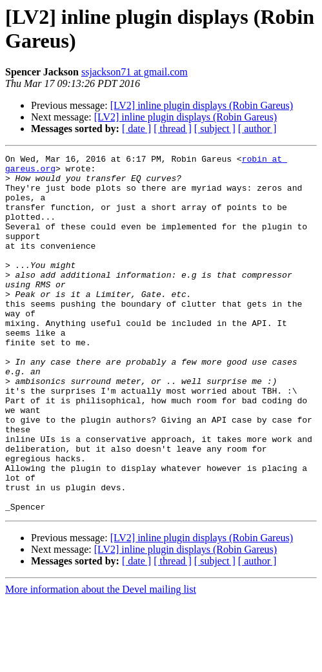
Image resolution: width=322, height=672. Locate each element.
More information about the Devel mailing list (100, 660)
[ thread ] (173, 128)
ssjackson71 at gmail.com (134, 71)
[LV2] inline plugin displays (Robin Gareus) (201, 105)
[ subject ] (215, 128)
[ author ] (257, 128)
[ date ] (136, 128)
